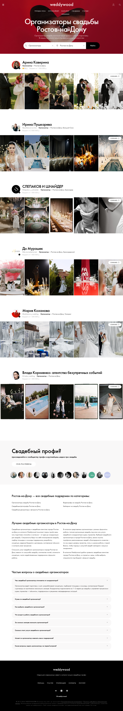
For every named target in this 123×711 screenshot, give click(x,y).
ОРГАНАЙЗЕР (53, 11)
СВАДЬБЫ (76, 11)
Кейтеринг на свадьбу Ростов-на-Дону (77, 506)
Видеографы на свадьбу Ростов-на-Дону (77, 503)
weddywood (61, 669)
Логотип (82, 683)
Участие (50, 683)
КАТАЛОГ (65, 11)
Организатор (27, 66)
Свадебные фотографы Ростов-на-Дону (26, 506)
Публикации (61, 683)
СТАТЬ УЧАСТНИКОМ (23, 464)
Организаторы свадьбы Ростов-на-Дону (26, 503)
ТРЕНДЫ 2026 (40, 11)
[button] (120, 5)
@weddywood (61, 696)
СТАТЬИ (85, 11)
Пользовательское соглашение (71, 701)
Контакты (72, 683)
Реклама (41, 683)
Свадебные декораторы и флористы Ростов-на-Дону (31, 510)
